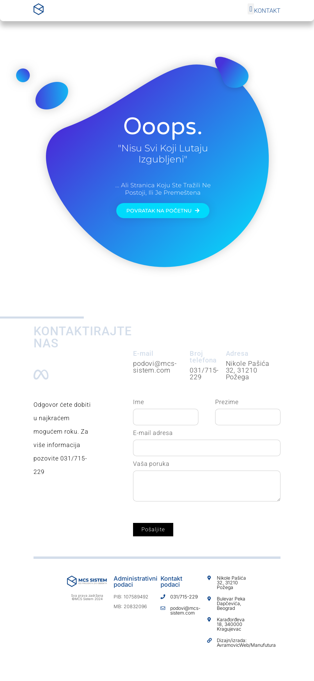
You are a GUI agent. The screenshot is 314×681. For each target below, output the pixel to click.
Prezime (227, 402)
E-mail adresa (153, 433)
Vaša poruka (151, 463)
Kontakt (267, 10)
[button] (251, 8)
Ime (138, 402)
